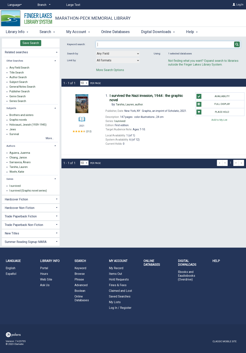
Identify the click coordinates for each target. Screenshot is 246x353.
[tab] (31, 52)
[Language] (14, 5)
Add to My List (219, 119)
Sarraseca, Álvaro (20, 162)
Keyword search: (76, 44)
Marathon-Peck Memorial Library (93, 18)
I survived (15, 185)
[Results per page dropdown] (84, 83)
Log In (239, 4)
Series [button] (9, 179)
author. (129, 104)
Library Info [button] (17, 31)
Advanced (81, 285)
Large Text (73, 5)
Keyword (80, 268)
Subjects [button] (11, 108)
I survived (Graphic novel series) (28, 190)
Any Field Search (19, 67)
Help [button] (192, 31)
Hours (44, 274)
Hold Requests (119, 279)
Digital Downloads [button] (158, 31)
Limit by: (72, 60)
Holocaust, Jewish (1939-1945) (28, 124)
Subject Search (18, 81)
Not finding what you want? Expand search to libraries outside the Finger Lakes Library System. (203, 62)
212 (89, 131)
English (10, 268)
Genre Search (17, 96)
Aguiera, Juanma (19, 152)
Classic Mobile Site (225, 341)
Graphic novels (18, 119)
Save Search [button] (31, 43)
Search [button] (47, 31)
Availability (213, 96)
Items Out (115, 274)
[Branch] (43, 5)
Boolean (79, 291)
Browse (79, 274)
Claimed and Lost (120, 291)
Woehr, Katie (16, 171)
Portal (44, 268)
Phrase (79, 279)
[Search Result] (82, 104)
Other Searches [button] (14, 60)
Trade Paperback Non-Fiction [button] (24, 225)
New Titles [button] (12, 233)
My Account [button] (78, 31)
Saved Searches (119, 296)
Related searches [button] (16, 52)
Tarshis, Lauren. (18, 166)
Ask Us (45, 285)
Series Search (17, 101)
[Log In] (234, 4)
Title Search (16, 72)
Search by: (73, 53)
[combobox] (118, 53)
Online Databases (115, 31)
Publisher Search (19, 91)
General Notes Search (22, 86)
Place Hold (212, 112)
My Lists (115, 302)
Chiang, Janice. (18, 157)
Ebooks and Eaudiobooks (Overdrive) (186, 275)
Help (216, 261)
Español (11, 274)
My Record (116, 268)
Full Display (213, 104)
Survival (14, 134)
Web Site (46, 279)
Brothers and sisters (21, 115)
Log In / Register (120, 308)
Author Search (18, 77)
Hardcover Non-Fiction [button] (19, 208)
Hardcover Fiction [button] (16, 199)
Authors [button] (10, 145)
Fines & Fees (117, 285)
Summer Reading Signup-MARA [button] (26, 242)
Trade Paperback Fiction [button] (21, 216)
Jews (12, 129)
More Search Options (110, 70)
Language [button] (13, 261)
